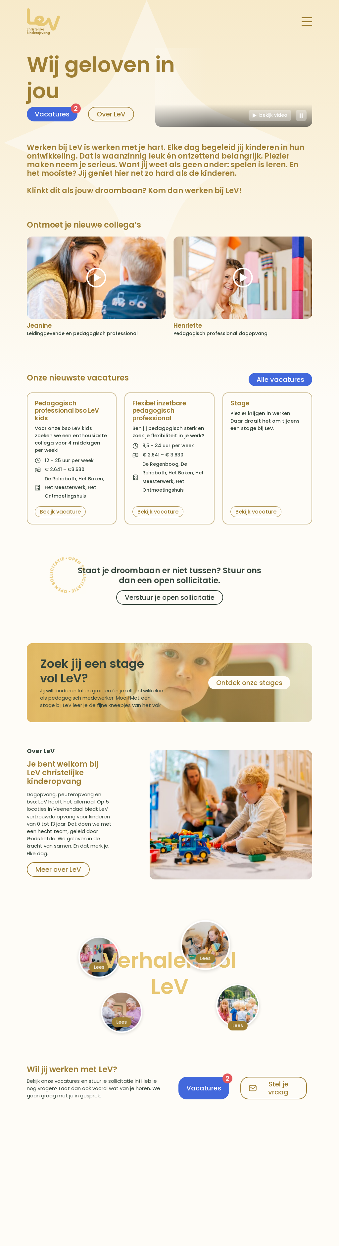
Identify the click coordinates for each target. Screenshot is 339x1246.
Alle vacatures (280, 379)
